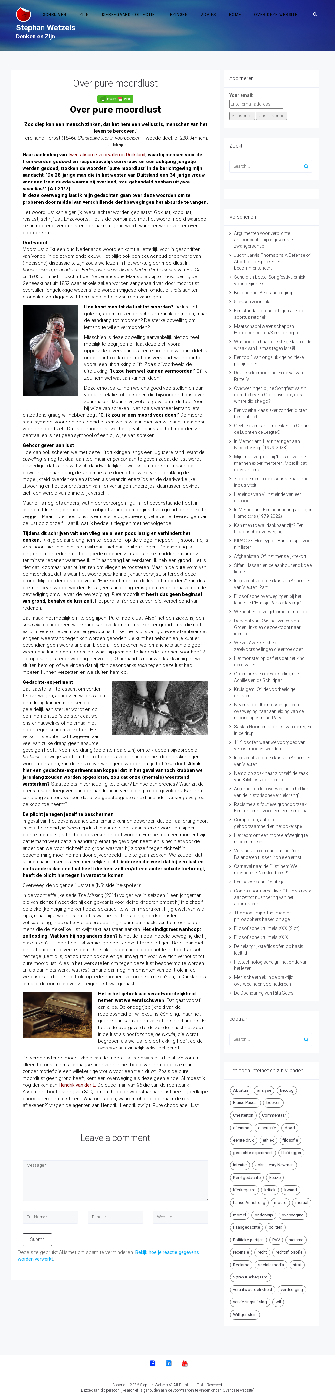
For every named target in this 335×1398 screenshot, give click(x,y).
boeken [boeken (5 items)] (273, 1102)
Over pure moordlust (115, 83)
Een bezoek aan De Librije (259, 881)
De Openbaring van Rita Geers (264, 993)
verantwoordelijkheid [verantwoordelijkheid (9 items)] (252, 1289)
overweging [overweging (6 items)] (293, 1215)
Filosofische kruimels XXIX (261, 937)
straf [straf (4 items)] (297, 1264)
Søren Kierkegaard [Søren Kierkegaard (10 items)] (250, 1277)
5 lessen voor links (253, 301)
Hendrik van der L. (77, 1085)
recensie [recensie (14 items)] (241, 1252)
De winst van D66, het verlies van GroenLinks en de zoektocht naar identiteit (267, 627)
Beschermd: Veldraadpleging (263, 292)
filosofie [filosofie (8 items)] (290, 1140)
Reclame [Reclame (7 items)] (241, 1264)
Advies (208, 14)
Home (235, 14)
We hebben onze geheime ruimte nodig (273, 611)
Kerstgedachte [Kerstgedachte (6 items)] (247, 1177)
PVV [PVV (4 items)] (276, 1239)
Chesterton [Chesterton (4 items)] (243, 1115)
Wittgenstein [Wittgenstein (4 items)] (245, 1314)
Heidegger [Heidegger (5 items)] (291, 1152)
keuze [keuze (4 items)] (275, 1177)
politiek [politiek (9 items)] (275, 1227)
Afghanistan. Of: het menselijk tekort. (270, 556)
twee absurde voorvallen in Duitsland (106, 155)
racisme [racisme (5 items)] (296, 1239)
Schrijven (54, 14)
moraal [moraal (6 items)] (301, 1202)
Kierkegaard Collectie (128, 14)
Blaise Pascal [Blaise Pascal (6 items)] (245, 1102)
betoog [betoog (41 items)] (287, 1090)
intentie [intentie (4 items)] (240, 1165)
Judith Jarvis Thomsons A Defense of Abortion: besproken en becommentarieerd (272, 262)
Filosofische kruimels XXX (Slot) (267, 928)
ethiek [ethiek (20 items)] (268, 1140)
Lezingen (178, 14)
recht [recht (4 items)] (262, 1252)
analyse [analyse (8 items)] (264, 1090)
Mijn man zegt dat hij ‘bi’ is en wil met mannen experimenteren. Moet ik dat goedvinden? (270, 463)
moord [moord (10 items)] (280, 1202)
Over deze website (276, 14)
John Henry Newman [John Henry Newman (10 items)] (274, 1165)
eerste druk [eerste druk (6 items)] (243, 1140)
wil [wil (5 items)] (278, 1301)
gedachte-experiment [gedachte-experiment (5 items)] (253, 1152)
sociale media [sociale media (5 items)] (271, 1264)
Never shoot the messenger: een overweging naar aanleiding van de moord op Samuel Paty (269, 711)
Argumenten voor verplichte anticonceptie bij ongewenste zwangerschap (263, 240)
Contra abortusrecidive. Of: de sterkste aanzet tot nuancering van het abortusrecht (272, 897)
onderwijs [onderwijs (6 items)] (264, 1215)
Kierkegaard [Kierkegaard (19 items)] (244, 1189)
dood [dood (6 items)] (290, 1127)
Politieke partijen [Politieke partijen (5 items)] (248, 1239)
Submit (37, 1239)
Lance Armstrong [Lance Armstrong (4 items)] (249, 1202)
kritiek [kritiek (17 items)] (270, 1189)
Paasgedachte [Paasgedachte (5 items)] (246, 1227)
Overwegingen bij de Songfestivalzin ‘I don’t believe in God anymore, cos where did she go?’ (271, 395)
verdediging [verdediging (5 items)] (292, 1289)
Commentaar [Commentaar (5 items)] (274, 1115)
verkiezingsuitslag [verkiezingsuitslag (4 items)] (250, 1301)
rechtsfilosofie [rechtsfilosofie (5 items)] (289, 1252)
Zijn (84, 14)
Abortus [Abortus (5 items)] (240, 1090)
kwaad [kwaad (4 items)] (290, 1189)
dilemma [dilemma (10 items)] (241, 1127)
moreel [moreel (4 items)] (239, 1215)
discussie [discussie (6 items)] (267, 1127)
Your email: (241, 95)
